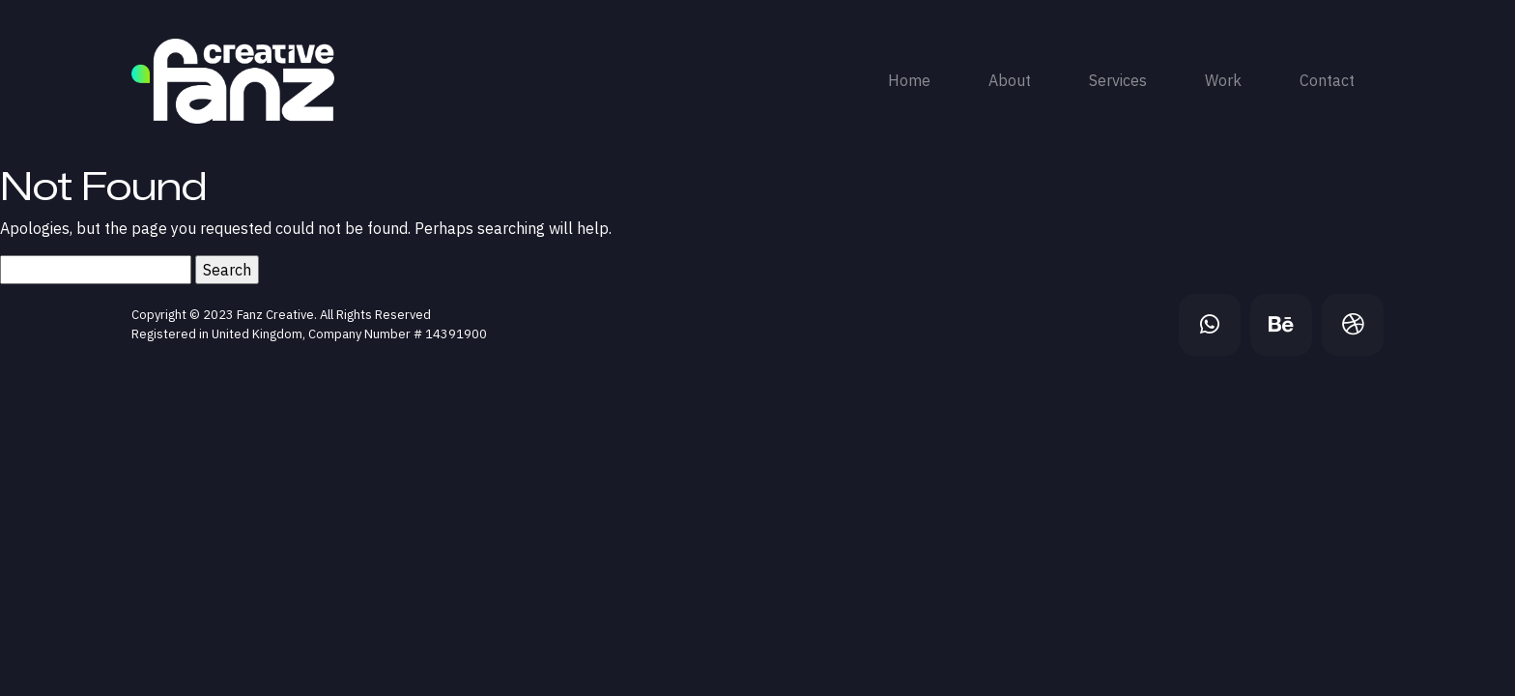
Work (1223, 80)
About (1009, 80)
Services (1118, 80)
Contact (1327, 80)
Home (909, 80)
